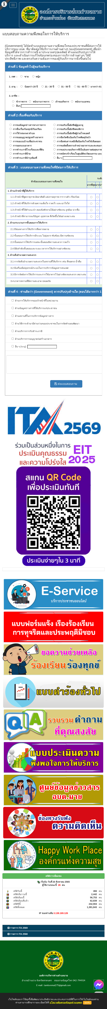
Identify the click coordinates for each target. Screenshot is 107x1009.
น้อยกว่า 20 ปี (30, 86)
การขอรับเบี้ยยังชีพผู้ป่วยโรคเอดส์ (73, 133)
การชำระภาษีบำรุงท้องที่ (24, 158)
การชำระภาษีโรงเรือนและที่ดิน (28, 150)
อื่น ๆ (59, 158)
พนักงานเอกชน (82, 102)
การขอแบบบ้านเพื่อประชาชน (27, 141)
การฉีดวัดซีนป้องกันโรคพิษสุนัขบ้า (73, 137)
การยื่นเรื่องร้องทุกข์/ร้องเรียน (27, 129)
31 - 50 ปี (65, 86)
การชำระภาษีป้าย (21, 154)
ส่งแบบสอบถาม (66, 383)
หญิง (37, 76)
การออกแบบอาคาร (22, 145)
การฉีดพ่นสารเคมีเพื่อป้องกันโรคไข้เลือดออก (78, 141)
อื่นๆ (18, 106)
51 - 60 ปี (81, 86)
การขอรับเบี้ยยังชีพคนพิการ (70, 129)
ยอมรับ (87, 1003)
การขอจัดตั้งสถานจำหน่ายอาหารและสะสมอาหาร (81, 145)
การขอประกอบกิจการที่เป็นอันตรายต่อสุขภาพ (79, 150)
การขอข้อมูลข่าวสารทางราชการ (29, 125)
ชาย (25, 76)
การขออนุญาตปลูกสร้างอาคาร (27, 137)
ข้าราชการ (21, 102)
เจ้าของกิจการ (62, 102)
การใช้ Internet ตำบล (23, 133)
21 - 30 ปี (49, 86)
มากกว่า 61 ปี (96, 86)
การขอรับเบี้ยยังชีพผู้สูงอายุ (69, 125)
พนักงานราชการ (41, 102)
